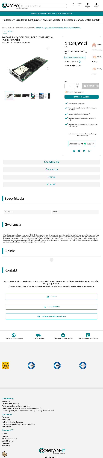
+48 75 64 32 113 (51, 298)
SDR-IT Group (8, 432)
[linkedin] (74, 150)
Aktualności (6, 418)
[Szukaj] (43, 6)
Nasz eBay (6, 437)
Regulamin (6, 393)
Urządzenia (21, 19)
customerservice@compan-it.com (51, 308)
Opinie (51, 176)
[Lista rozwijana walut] (79, 5)
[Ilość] (69, 86)
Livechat (51, 288)
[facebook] (79, 150)
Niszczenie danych (74, 19)
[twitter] (84, 150)
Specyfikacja (51, 161)
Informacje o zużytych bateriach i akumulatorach (21, 400)
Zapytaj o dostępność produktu (74, 57)
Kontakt (96, 19)
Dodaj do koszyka (91, 85)
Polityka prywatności (10, 395)
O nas (88, 19)
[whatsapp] (89, 150)
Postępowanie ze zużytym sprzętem (16, 397)
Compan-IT (6, 435)
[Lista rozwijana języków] (73, 5)
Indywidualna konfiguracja (12, 413)
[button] (48, 48)
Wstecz (10, 31)
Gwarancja (51, 169)
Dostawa (5, 409)
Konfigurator (35, 19)
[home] (8, 6)
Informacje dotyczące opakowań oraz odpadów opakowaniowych (28, 402)
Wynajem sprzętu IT (53, 19)
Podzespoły (9, 19)
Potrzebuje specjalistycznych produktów (18, 416)
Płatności (6, 411)
